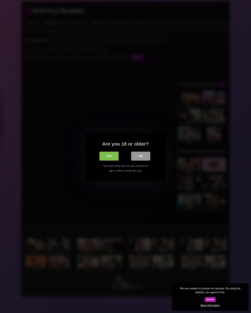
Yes (109, 155)
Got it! (210, 299)
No (141, 155)
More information (210, 305)
